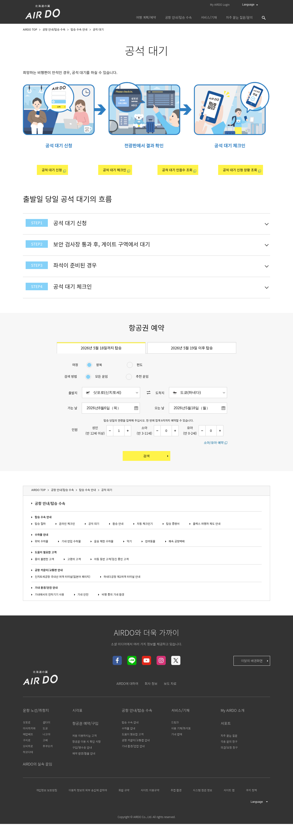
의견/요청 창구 (229, 757)
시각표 (77, 720)
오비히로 (28, 756)
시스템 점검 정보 (202, 800)
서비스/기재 (180, 720)
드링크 (175, 732)
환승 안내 (118, 534)
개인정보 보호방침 (46, 800)
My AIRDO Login (220, 4)
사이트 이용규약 (150, 800)
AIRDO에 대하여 (127, 693)
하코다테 (28, 762)
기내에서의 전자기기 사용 (49, 604)
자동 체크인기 (145, 534)
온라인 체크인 (67, 534)
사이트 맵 (229, 800)
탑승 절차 (40, 534)
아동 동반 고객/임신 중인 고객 (111, 569)
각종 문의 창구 (229, 751)
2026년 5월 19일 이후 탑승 (192, 358)
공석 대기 (93, 534)
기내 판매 (176, 744)
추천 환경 (176, 800)
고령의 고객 (74, 569)
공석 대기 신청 (51, 170)
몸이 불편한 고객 (44, 569)
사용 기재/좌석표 (181, 738)
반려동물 (150, 551)
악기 (129, 551)
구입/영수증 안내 (82, 757)
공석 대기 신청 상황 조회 (239, 170)
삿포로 (26, 732)
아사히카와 (29, 738)
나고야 (46, 744)
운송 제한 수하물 (103, 551)
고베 (45, 750)
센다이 (46, 732)
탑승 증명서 (173, 534)
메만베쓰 (28, 744)
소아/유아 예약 (214, 452)
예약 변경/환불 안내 (83, 763)
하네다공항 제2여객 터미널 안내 (122, 587)
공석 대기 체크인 (114, 170)
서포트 (226, 733)
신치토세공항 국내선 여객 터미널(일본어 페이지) (62, 587)
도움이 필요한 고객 (46, 562)
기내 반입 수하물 (71, 551)
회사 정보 (151, 693)
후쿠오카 (48, 756)
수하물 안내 (41, 544)
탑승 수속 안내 (43, 527)
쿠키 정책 (251, 800)
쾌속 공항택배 (177, 551)
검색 (156, 466)
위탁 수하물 (41, 551)
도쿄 (45, 738)
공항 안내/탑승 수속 (50, 513)
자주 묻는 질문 (229, 745)
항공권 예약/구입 (85, 733)
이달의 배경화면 (255, 670)
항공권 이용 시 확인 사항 (86, 751)
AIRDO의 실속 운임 (37, 774)
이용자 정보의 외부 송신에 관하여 (88, 800)
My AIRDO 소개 (232, 720)
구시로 (26, 750)
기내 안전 (83, 604)
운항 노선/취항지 (36, 720)
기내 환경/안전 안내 (46, 597)
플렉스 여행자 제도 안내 (206, 534)
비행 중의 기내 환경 (113, 604)
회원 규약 (124, 800)
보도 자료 (170, 693)
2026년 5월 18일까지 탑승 (101, 358)
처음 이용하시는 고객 (84, 745)
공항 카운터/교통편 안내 (49, 580)
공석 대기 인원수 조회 (176, 170)
